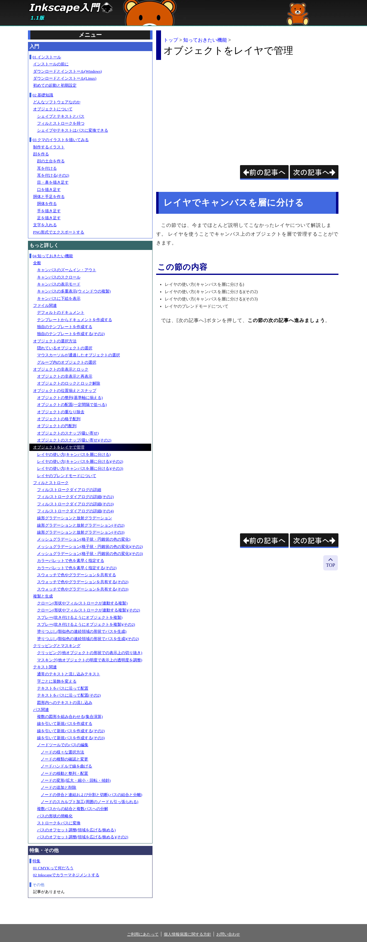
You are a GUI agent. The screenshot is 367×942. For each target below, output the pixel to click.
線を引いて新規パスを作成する (64, 723)
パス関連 (41, 709)
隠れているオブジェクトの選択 (64, 348)
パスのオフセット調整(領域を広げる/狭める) (76, 830)
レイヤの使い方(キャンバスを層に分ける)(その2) (80, 461)
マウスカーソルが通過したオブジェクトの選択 (78, 355)
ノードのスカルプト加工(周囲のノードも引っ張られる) (89, 801)
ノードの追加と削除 (58, 787)
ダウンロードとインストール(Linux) (65, 78)
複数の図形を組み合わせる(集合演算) (70, 716)
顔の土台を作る (51, 161)
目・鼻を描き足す (53, 182)
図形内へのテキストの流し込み (64, 702)
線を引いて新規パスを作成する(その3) (71, 738)
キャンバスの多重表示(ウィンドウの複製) (74, 291)
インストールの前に (51, 64)
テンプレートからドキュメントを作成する (74, 319)
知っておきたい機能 (205, 40)
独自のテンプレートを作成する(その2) (71, 333)
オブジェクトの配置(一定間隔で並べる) (72, 404)
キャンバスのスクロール (59, 277)
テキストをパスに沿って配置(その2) (69, 695)
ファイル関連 (45, 305)
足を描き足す (49, 218)
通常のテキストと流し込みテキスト (68, 674)
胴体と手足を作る (49, 196)
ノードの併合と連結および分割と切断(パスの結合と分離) (91, 794)
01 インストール (47, 57)
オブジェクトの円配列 (57, 426)
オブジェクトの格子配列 (59, 419)
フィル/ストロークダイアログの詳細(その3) (75, 504)
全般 (37, 263)
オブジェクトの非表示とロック (60, 369)
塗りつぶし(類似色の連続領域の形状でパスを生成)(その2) (88, 638)
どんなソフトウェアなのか (57, 102)
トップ (170, 40)
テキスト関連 (45, 667)
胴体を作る (47, 203)
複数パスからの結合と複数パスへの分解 (72, 808)
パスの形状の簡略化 (55, 816)
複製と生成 (43, 596)
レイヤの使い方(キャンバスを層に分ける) (74, 454)
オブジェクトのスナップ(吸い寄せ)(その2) (74, 440)
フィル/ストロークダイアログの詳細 (69, 489)
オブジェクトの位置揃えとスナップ (64, 390)
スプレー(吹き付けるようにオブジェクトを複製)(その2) (86, 624)
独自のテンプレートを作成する (64, 326)
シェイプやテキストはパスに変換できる (72, 130)
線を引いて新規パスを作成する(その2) (71, 731)
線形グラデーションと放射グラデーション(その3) (81, 532)
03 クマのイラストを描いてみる (61, 139)
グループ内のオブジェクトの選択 (66, 362)
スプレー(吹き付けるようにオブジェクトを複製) (80, 617)
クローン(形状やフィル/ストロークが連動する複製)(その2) (88, 610)
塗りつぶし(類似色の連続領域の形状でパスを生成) (82, 631)
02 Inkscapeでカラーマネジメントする (66, 875)
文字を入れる (45, 225)
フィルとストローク (51, 482)
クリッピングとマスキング (57, 645)
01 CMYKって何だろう (53, 868)
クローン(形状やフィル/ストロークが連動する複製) (82, 603)
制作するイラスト (49, 147)
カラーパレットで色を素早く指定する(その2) (77, 568)
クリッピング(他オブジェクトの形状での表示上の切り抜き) (89, 652)
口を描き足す (49, 189)
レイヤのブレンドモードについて (66, 475)
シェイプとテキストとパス (60, 116)
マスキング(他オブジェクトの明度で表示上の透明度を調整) (89, 660)
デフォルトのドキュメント (60, 312)
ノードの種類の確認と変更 (64, 759)
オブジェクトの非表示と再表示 (64, 376)
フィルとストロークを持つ (60, 123)
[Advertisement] (207, 107)
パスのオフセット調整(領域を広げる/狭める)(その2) (82, 837)
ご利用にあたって (143, 934)
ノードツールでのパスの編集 (62, 745)
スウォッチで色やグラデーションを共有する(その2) (83, 582)
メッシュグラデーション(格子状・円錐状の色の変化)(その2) (90, 546)
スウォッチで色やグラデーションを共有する (76, 575)
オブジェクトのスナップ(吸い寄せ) (68, 433)
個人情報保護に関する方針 (187, 934)
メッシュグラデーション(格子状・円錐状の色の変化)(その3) (90, 553)
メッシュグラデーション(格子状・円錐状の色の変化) (84, 539)
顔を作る (41, 154)
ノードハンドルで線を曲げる (66, 766)
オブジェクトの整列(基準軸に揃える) (70, 397)
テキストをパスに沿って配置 (62, 688)
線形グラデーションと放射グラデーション (74, 518)
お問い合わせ (228, 934)
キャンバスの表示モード (59, 284)
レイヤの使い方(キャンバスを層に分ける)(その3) (80, 468)
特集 (36, 861)
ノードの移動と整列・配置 (64, 773)
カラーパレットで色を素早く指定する (70, 560)
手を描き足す (49, 211)
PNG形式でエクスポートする (58, 232)
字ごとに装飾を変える (57, 681)
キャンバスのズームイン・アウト (66, 270)
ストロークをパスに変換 (59, 823)
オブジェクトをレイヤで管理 (58, 447)
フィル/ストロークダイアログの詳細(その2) (75, 496)
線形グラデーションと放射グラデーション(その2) (81, 525)
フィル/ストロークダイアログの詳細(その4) (75, 511)
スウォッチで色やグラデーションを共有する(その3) (83, 589)
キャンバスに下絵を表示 (59, 298)
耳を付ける (47, 168)
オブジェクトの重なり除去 (60, 412)
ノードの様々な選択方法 (62, 752)
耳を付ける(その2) (53, 175)
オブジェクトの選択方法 (55, 341)
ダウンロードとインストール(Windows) (67, 71)
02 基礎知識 (43, 95)
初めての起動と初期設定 (55, 85)
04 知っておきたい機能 (53, 256)
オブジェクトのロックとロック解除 (68, 383)
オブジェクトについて (53, 109)
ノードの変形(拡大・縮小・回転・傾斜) (76, 780)
